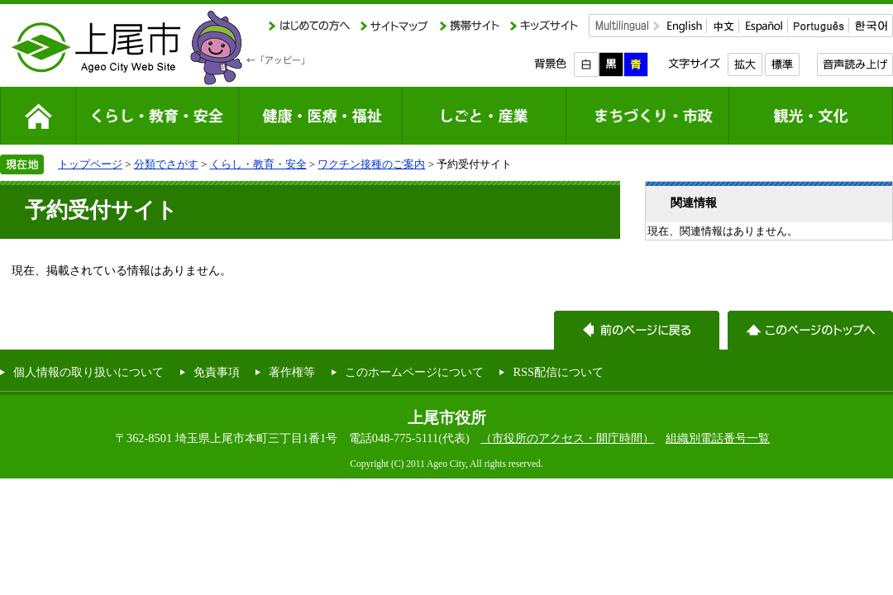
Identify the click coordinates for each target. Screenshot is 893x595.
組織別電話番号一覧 (718, 438)
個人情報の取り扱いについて (88, 371)
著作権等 (292, 371)
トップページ (90, 164)
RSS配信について (558, 371)
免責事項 (216, 371)
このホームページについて (414, 371)
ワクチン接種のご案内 (371, 164)
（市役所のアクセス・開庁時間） (567, 438)
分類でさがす (166, 164)
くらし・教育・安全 (258, 164)
